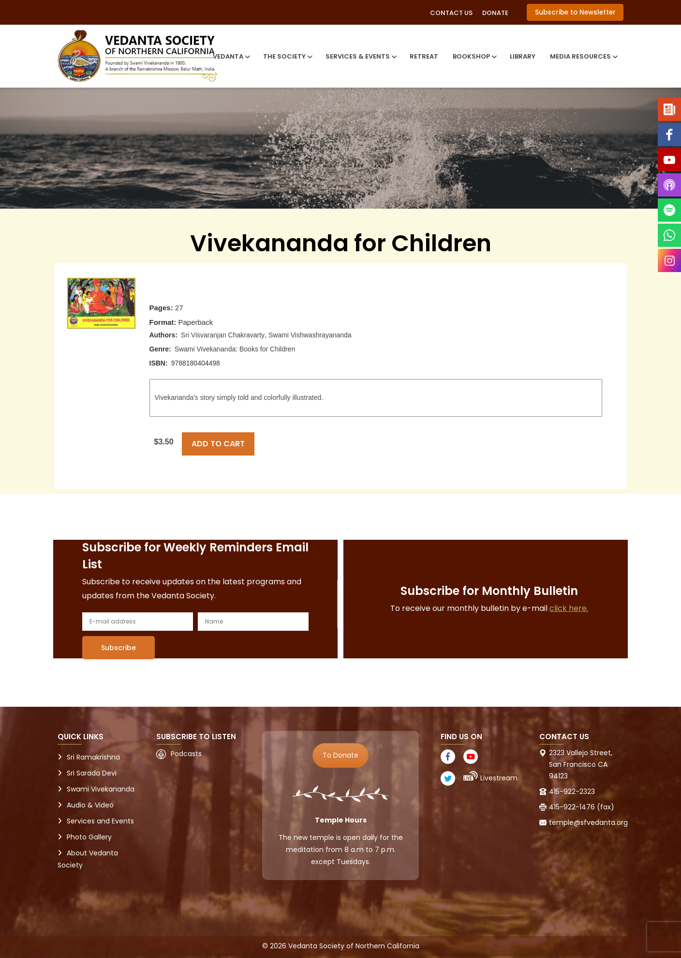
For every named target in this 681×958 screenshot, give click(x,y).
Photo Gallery (89, 837)
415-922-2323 (572, 791)
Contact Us (451, 12)
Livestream (499, 778)
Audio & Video (90, 805)
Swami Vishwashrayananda (310, 335)
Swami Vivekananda (100, 789)
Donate (495, 12)
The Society (287, 56)
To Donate (340, 755)
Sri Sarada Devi (92, 773)
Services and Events (100, 821)
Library (522, 56)
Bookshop (474, 56)
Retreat (424, 56)
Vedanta (231, 56)
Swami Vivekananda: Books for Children (235, 349)
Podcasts (186, 754)
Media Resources (583, 56)
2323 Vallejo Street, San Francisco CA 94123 (580, 764)
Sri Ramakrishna (93, 757)
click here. (568, 608)
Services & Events (360, 56)
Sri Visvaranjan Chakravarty (223, 335)
